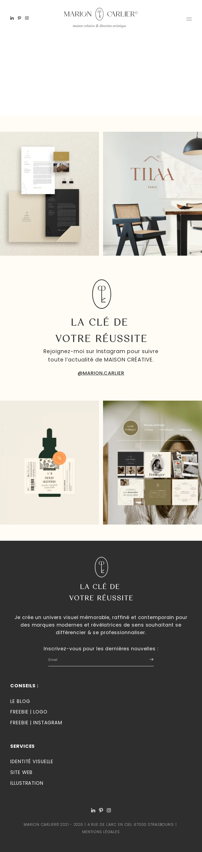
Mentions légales (101, 831)
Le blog (20, 701)
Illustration (26, 783)
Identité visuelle (31, 761)
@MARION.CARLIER (101, 373)
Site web (21, 772)
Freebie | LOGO (28, 712)
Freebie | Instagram (36, 722)
